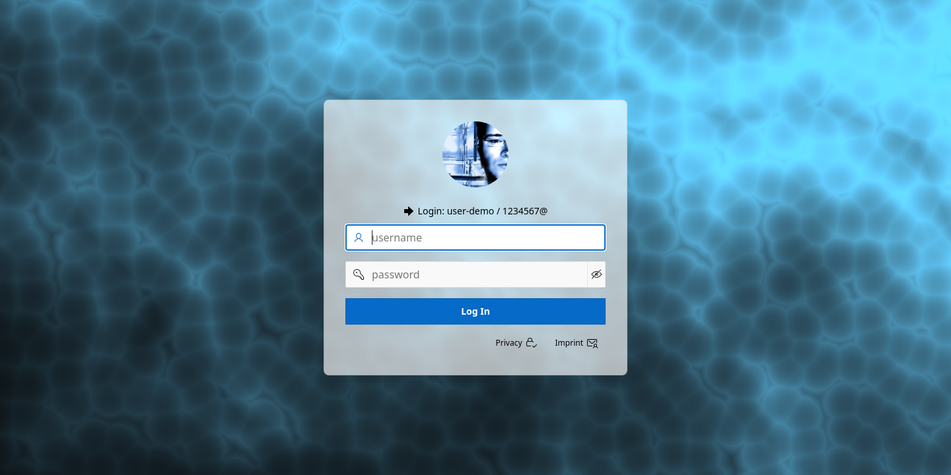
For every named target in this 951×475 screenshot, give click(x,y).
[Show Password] (596, 274)
